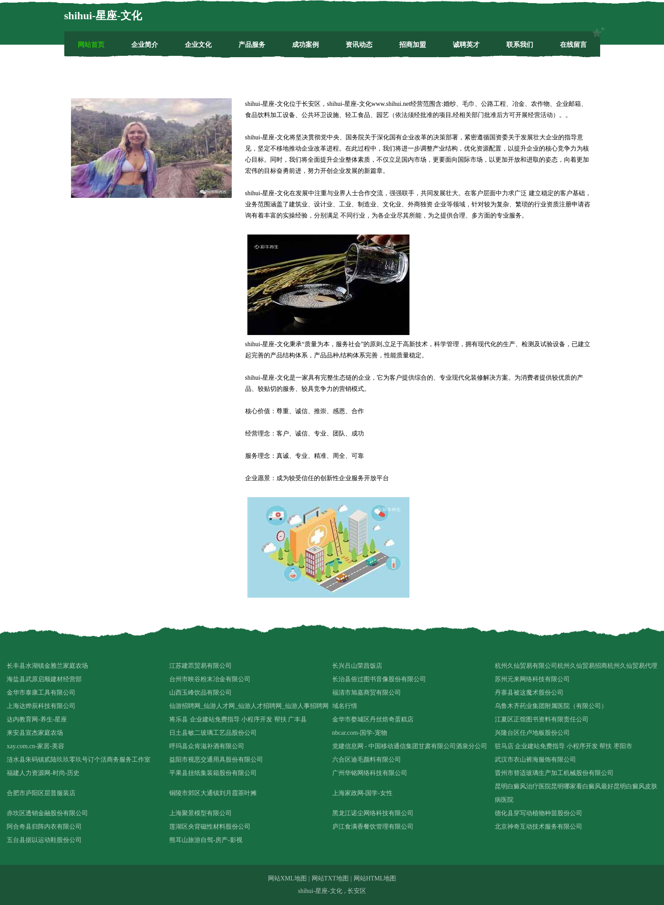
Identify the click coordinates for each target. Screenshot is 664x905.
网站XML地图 (287, 878)
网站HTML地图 (375, 878)
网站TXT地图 (330, 878)
